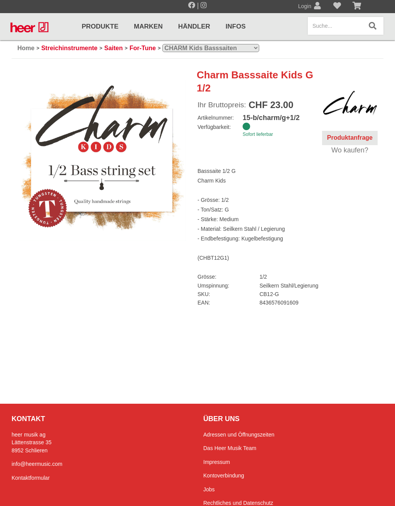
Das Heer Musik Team (229, 448)
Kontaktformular (31, 478)
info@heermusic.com (37, 464)
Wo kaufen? (349, 150)
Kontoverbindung (223, 475)
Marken (148, 26)
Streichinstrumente (69, 48)
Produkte (100, 26)
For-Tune (143, 48)
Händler (194, 26)
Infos (236, 26)
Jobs (209, 489)
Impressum (216, 462)
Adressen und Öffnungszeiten (238, 435)
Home (25, 48)
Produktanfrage (350, 137)
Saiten (113, 48)
